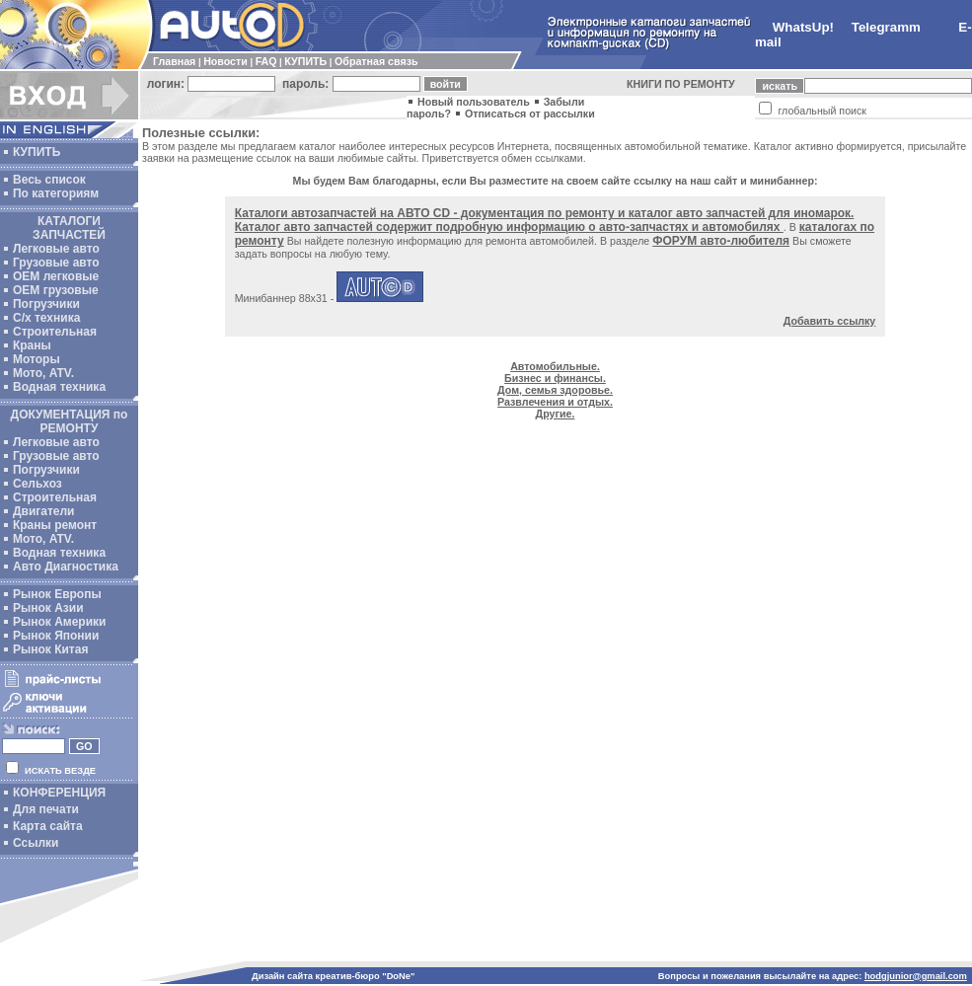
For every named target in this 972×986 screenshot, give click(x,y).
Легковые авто (56, 249)
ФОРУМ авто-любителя (720, 241)
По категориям (56, 193)
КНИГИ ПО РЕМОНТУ (681, 84)
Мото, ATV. (43, 373)
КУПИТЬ (305, 61)
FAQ (266, 61)
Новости (225, 61)
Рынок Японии (56, 636)
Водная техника (59, 387)
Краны (32, 345)
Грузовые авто (56, 262)
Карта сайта (48, 826)
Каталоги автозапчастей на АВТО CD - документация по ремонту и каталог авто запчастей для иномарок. (545, 213)
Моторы (36, 359)
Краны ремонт (55, 525)
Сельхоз (37, 484)
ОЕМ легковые (56, 276)
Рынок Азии (48, 608)
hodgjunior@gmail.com (915, 976)
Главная (174, 61)
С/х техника (46, 318)
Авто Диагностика (65, 566)
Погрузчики (46, 304)
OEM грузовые (56, 290)
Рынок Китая (50, 649)
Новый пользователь (473, 102)
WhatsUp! (803, 27)
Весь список (49, 180)
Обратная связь (376, 61)
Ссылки (35, 843)
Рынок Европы (57, 594)
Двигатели (44, 511)
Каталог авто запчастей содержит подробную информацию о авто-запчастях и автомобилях (509, 227)
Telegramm (886, 27)
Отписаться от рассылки (530, 113)
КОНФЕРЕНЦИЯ (59, 792)
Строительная (55, 332)
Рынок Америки (59, 622)
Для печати (46, 809)
